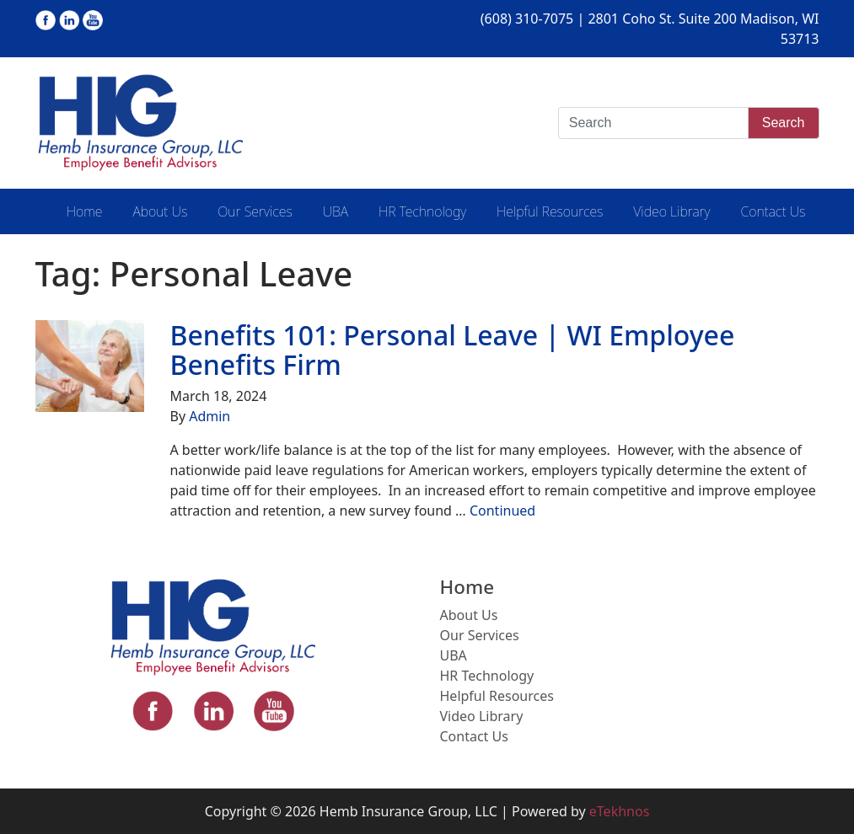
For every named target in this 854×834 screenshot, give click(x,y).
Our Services (255, 211)
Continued (502, 510)
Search (783, 122)
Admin (209, 416)
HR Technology (422, 211)
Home (85, 211)
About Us (159, 211)
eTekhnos (619, 811)
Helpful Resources (550, 211)
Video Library (671, 211)
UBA (335, 211)
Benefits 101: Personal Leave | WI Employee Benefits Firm (451, 349)
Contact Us (772, 211)
